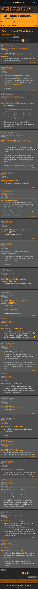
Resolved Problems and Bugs (12, 96)
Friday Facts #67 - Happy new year (13, 515)
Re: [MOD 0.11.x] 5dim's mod (12, 328)
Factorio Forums (17, 15)
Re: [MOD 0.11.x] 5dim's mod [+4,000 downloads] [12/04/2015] (15, 280)
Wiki (24, 3)
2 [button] (25, 40)
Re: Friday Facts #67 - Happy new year (15, 521)
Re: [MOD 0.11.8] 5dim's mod (12, 470)
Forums (17, 3)
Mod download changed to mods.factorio (14, 70)
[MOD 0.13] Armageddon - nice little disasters (15, 48)
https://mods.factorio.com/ (12, 84)
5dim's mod (8, 68)
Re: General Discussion (9, 200)
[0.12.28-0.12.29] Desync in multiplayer (14, 97)
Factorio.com (6, 3)
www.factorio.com (8, 18)
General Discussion (9, 194)
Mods (6, 46)
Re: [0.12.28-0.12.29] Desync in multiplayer (17, 103)
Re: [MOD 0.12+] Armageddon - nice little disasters (16, 55)
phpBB (13, 585)
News (6, 513)
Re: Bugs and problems (9, 181)
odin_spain (6, 44)
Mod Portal (32, 3)
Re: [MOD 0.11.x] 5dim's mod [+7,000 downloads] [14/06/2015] (15, 231)
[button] (28, 40)
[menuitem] (8, 22)
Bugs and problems (9, 174)
